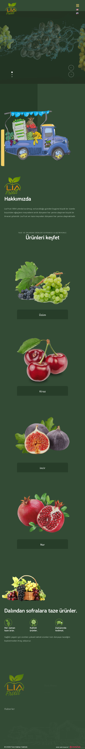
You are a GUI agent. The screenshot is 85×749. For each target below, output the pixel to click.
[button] (12, 72)
